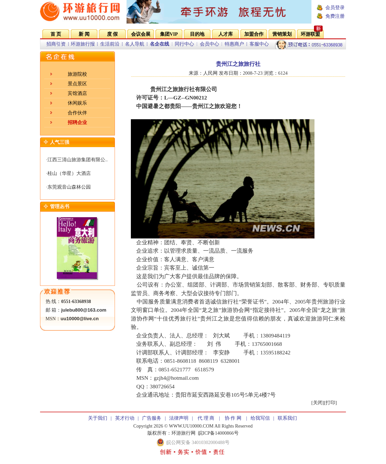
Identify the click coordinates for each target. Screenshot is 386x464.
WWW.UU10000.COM (191, 426)
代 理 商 (206, 418)
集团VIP (169, 34)
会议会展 (140, 34)
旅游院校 (77, 74)
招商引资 (56, 44)
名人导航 (134, 44)
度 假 (112, 34)
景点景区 (77, 83)
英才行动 (124, 418)
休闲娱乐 (77, 103)
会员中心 (209, 44)
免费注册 (335, 16)
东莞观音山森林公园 (69, 187)
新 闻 (84, 34)
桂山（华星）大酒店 (69, 173)
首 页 (55, 34)
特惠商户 (234, 44)
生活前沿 (109, 44)
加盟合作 (254, 34)
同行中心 (184, 44)
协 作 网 (233, 418)
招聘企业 (77, 122)
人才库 (225, 34)
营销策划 (282, 34)
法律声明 (178, 418)
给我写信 (260, 418)
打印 (330, 402)
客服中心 (259, 44)
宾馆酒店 (77, 93)
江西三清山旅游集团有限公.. (77, 159)
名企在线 (159, 44)
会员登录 (335, 7)
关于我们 (97, 418)
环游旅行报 (83, 44)
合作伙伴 (77, 112)
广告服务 (151, 418)
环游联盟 (310, 34)
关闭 (318, 402)
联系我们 (287, 418)
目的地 (197, 34)
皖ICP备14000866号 (218, 433)
